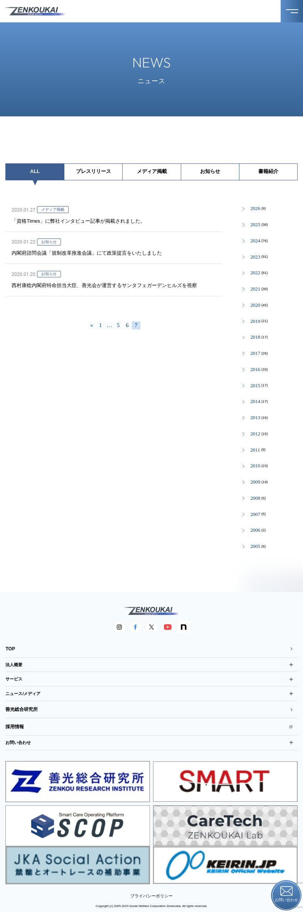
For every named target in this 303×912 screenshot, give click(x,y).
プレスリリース (93, 171)
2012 (255, 434)
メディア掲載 (152, 171)
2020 (255, 305)
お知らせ (210, 171)
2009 (255, 482)
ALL (35, 171)
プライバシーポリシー (151, 890)
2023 (255, 257)
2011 (255, 450)
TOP (148, 647)
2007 (255, 514)
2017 (255, 353)
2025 (255, 224)
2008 (255, 498)
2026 (255, 208)
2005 (255, 546)
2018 (255, 337)
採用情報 (148, 722)
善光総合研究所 (148, 706)
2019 (255, 321)
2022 (255, 272)
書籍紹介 (268, 171)
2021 (255, 289)
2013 (255, 417)
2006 (255, 530)
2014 (255, 401)
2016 (255, 369)
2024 (255, 241)
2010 (255, 466)
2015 (255, 385)
